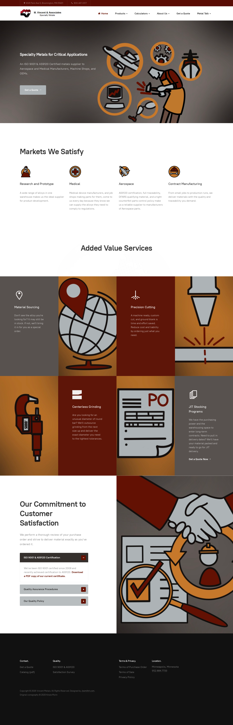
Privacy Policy (127, 677)
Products (121, 13)
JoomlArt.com (87, 691)
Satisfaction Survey (64, 672)
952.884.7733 (159, 670)
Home (103, 13)
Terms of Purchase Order (133, 667)
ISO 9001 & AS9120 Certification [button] (56, 557)
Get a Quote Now (200, 459)
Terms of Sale (126, 672)
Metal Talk (204, 13)
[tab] (54, 557)
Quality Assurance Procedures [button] (56, 589)
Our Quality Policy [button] (56, 601)
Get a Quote (183, 13)
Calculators (142, 13)
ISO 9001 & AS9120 (64, 667)
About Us (163, 13)
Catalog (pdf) (27, 672)
